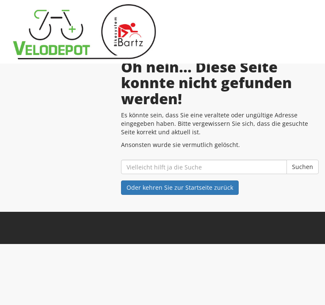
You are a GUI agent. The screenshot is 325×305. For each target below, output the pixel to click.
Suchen (302, 167)
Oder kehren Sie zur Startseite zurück (180, 187)
